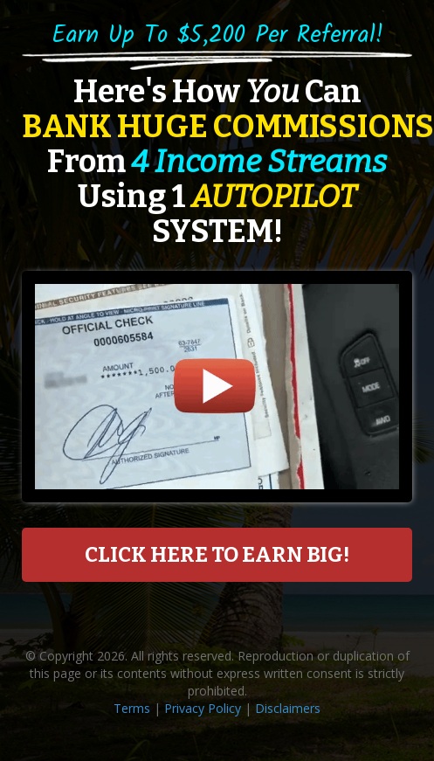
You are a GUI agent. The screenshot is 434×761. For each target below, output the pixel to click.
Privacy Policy (202, 708)
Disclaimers (287, 708)
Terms (132, 708)
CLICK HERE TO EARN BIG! (217, 555)
